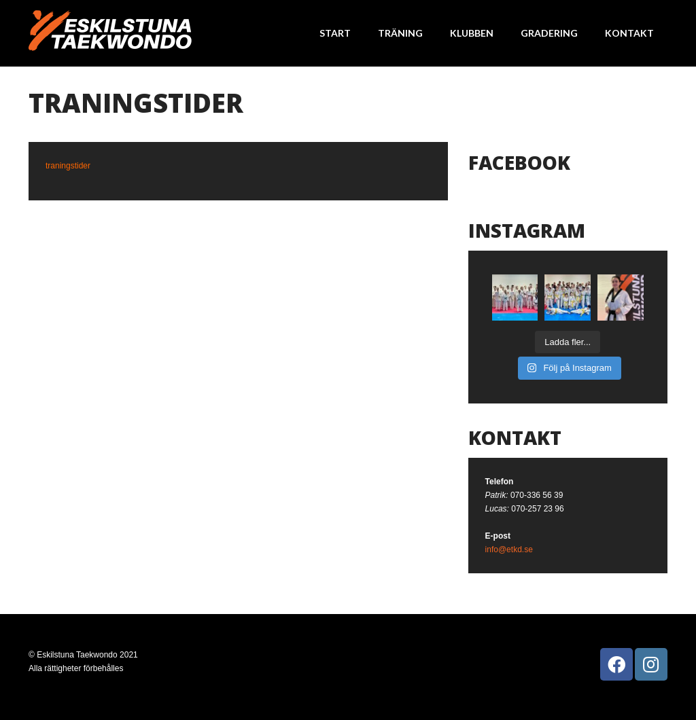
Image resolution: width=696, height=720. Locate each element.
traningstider (68, 165)
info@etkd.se (509, 549)
